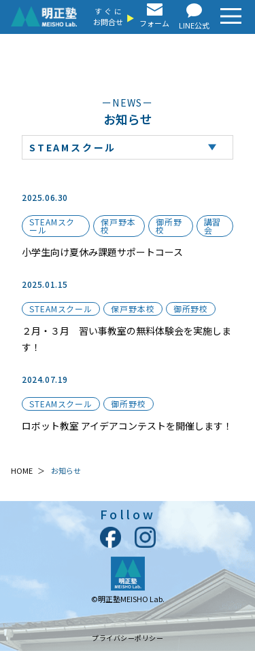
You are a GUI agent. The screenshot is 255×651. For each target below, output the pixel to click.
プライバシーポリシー (127, 638)
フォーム (154, 15)
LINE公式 (194, 16)
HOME (22, 470)
